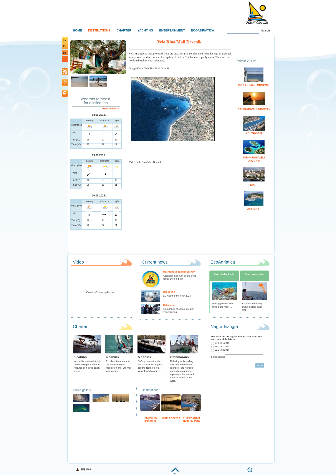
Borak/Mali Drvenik (254, 85)
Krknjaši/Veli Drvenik (254, 159)
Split (254, 184)
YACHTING (145, 30)
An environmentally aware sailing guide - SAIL (253, 306)
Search (265, 30)
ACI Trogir (254, 133)
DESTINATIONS (99, 30)
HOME (77, 30)
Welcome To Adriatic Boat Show (257, 12)
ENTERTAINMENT (172, 30)
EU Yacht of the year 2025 (177, 295)
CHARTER (124, 30)
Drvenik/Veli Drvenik (254, 109)
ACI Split (254, 209)
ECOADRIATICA (202, 30)
